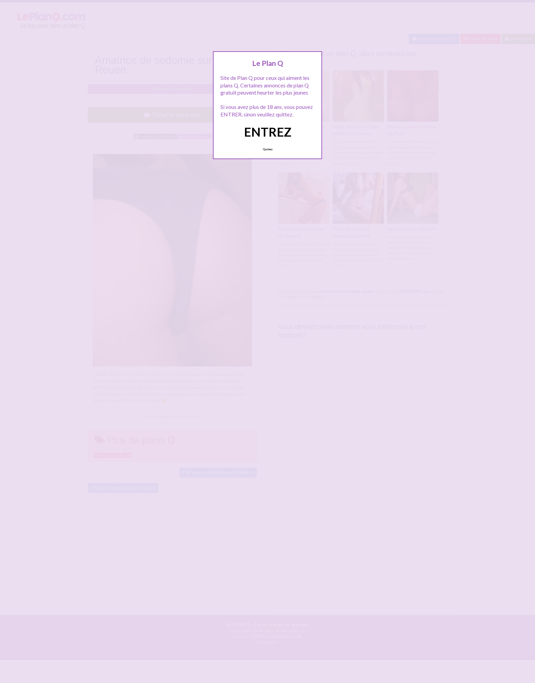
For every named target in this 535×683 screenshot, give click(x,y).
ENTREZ (267, 131)
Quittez (268, 149)
